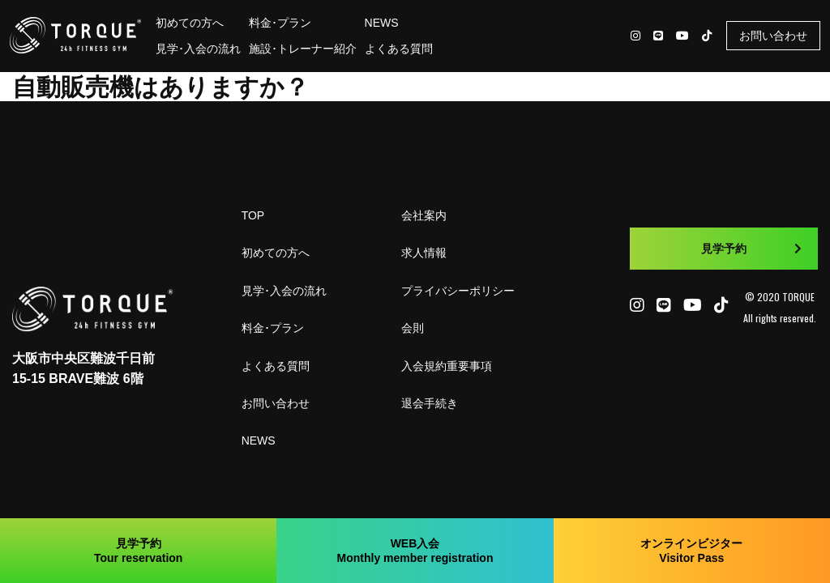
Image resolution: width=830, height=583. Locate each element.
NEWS (382, 22)
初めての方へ (190, 22)
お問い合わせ (773, 35)
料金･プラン (280, 22)
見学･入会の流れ (198, 48)
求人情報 (424, 252)
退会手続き (429, 403)
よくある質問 (399, 48)
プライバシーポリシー (458, 290)
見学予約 (751, 248)
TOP (253, 215)
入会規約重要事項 (446, 366)
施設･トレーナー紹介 (303, 48)
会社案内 (424, 215)
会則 (412, 327)
